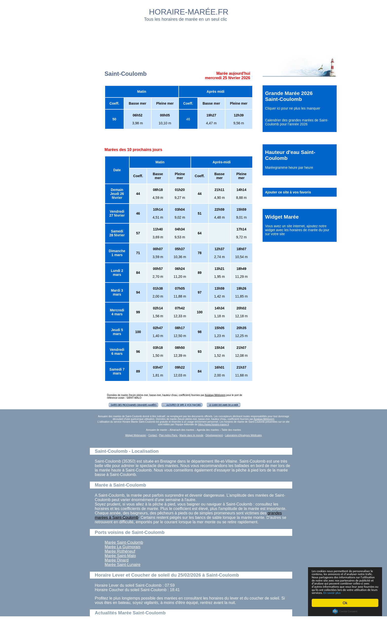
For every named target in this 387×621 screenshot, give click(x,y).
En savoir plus (338, 592)
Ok (345, 602)
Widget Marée (282, 217)
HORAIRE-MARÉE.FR (189, 11)
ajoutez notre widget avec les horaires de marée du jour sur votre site (297, 230)
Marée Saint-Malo (120, 556)
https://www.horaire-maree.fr (213, 424)
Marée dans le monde (191, 435)
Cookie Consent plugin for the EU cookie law (345, 611)
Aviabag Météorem (215, 395)
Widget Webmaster (135, 435)
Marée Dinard (117, 560)
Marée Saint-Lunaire (122, 565)
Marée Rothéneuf (120, 551)
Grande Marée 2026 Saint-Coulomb (289, 96)
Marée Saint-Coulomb (124, 542)
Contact (152, 435)
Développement (214, 435)
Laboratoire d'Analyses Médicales (243, 435)
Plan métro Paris (168, 435)
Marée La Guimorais (122, 547)
